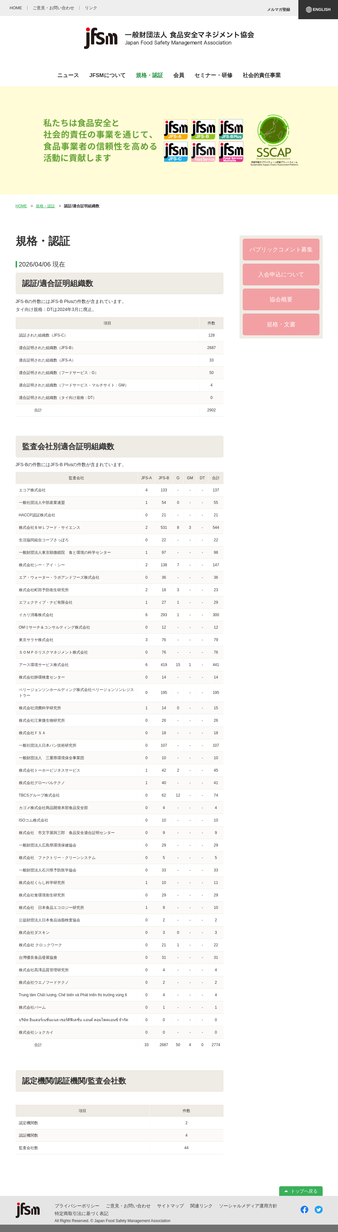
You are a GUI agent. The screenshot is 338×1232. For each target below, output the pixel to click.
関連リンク (201, 1206)
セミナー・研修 (213, 75)
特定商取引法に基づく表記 (81, 1213)
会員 (178, 75)
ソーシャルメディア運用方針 (248, 1206)
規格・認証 (149, 75)
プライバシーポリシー (77, 1206)
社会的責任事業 (262, 75)
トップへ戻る (304, 1191)
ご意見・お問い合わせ (128, 1206)
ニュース (68, 75)
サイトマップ (170, 1206)
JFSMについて (107, 75)
